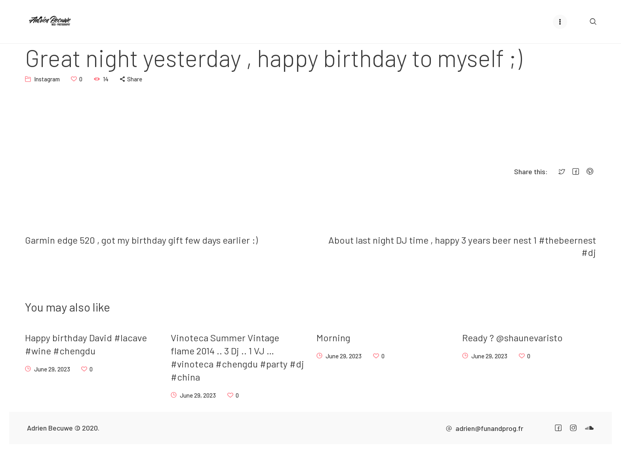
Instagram (47, 78)
